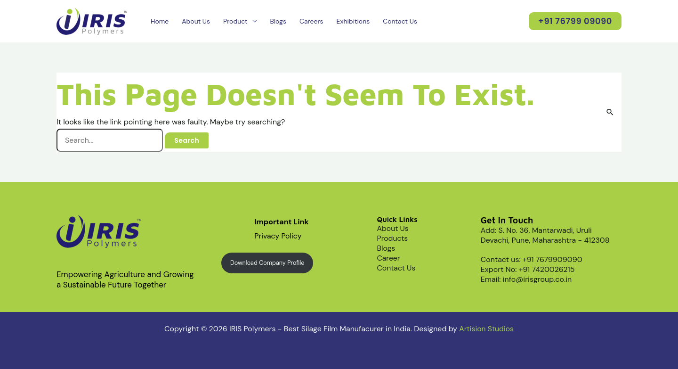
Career (389, 258)
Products (393, 238)
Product (235, 21)
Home (160, 21)
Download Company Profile (268, 263)
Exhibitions (353, 21)
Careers (311, 21)
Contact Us (400, 21)
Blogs (278, 21)
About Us (196, 21)
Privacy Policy (278, 236)
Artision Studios (486, 329)
